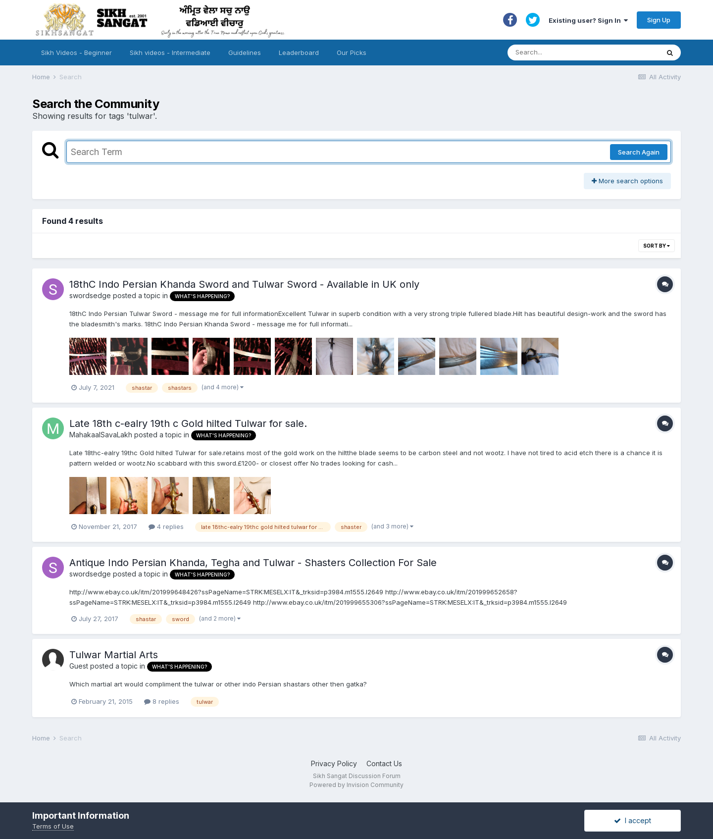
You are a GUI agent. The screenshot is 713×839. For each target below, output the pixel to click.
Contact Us (384, 763)
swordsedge (90, 295)
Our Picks (351, 52)
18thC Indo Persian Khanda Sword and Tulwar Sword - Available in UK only (244, 284)
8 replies (161, 701)
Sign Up (658, 20)
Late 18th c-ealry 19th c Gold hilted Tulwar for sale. (188, 423)
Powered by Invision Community (356, 784)
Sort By (656, 246)
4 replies (166, 526)
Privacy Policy (334, 763)
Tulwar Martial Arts (113, 655)
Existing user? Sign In (588, 20)
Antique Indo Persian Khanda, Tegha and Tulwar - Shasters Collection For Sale (253, 563)
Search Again (639, 152)
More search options (627, 181)
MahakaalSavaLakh (100, 434)
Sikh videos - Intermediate (170, 52)
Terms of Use (53, 826)
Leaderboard (299, 52)
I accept (632, 820)
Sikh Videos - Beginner (76, 52)
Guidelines (244, 52)
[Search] (574, 52)
